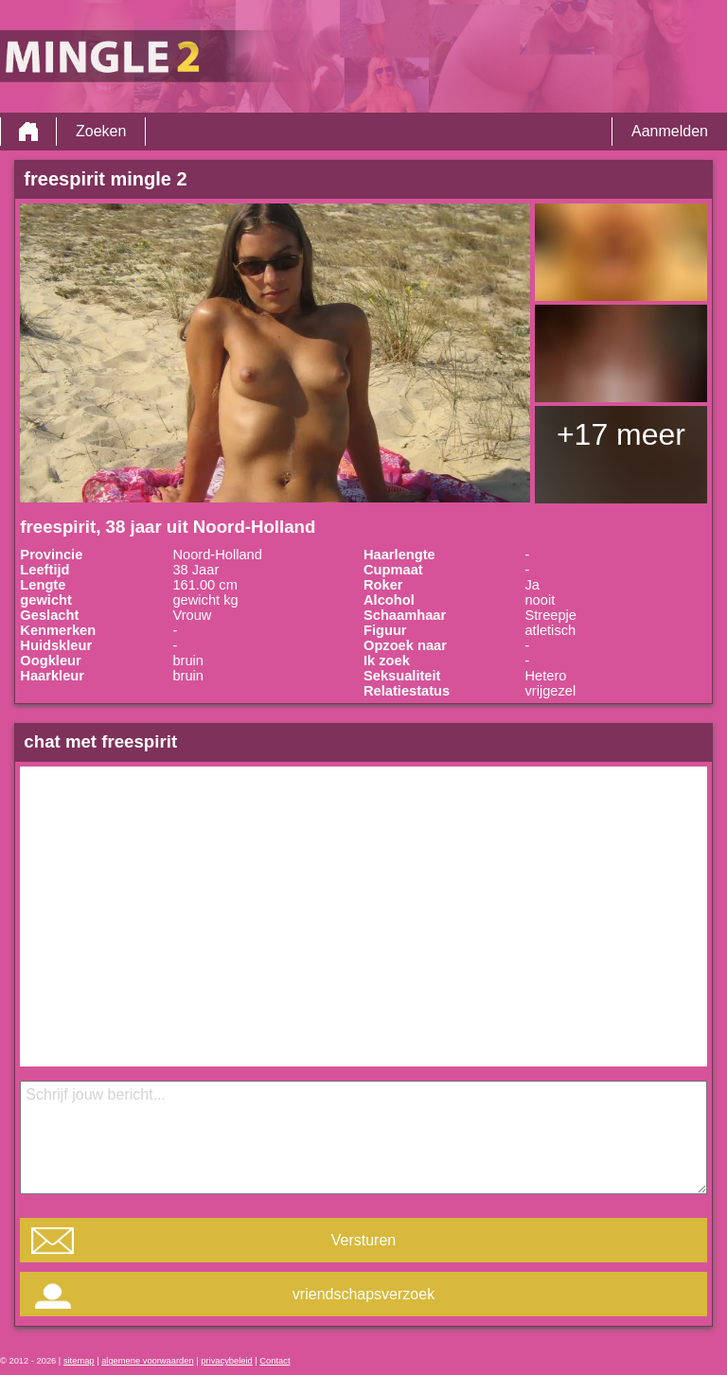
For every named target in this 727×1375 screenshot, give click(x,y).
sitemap (79, 1361)
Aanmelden (669, 131)
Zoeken (101, 131)
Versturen (363, 1240)
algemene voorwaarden (147, 1361)
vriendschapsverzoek (363, 1294)
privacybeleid (226, 1361)
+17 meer (621, 434)
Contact (274, 1361)
